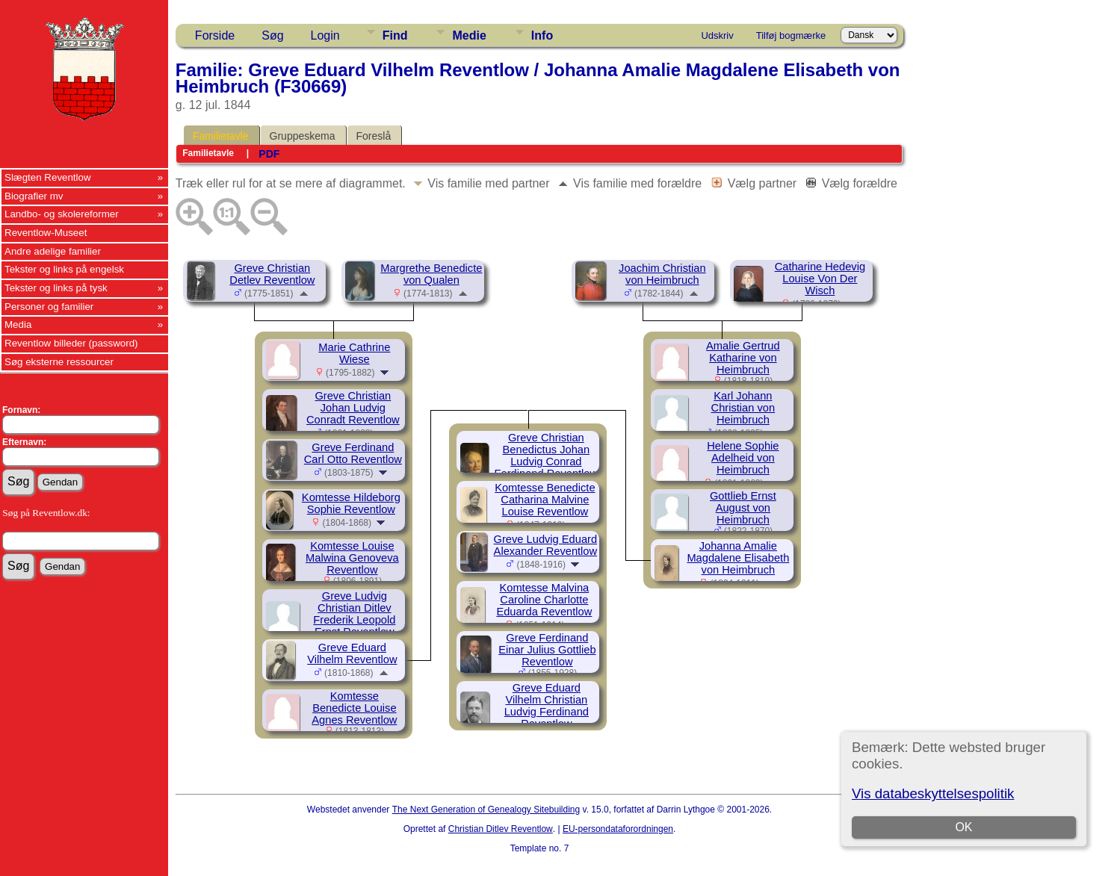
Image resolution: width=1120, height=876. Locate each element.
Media (17, 324)
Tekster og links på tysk (56, 287)
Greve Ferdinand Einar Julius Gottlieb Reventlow (546, 650)
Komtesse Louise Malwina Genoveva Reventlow (352, 558)
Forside (215, 35)
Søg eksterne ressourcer (59, 361)
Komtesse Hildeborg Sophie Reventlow (351, 503)
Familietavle (221, 136)
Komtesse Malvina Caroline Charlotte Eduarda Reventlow (544, 600)
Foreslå (374, 136)
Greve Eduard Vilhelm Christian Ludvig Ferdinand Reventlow (546, 706)
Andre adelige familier (52, 251)
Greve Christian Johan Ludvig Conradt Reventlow (353, 408)
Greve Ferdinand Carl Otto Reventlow (353, 453)
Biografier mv (34, 196)
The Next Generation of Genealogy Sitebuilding (486, 809)
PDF (269, 154)
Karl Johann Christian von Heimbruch (743, 408)
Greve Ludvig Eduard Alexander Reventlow (546, 545)
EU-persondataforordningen (618, 829)
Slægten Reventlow (47, 177)
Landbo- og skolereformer (61, 214)
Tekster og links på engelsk (64, 269)
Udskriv (717, 35)
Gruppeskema (302, 136)
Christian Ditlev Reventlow (500, 829)
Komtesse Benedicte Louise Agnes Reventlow (354, 708)
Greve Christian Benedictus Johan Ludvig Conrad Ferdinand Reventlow (546, 455)
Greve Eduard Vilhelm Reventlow (352, 653)
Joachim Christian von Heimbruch (662, 274)
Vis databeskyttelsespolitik (933, 793)
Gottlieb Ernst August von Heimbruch (743, 508)
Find (395, 35)
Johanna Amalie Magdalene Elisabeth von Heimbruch (738, 558)
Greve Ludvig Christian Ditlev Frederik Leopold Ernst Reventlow (354, 614)
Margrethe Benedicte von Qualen (431, 274)
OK (963, 827)
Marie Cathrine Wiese (354, 353)
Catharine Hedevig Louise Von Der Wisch (820, 278)
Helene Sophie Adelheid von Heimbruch (743, 458)
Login (325, 35)
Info (542, 35)
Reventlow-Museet (45, 232)
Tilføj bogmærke (791, 35)
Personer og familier (48, 306)
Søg (272, 35)
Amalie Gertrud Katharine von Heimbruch (743, 358)
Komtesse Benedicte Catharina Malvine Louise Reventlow (545, 500)
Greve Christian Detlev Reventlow (272, 274)
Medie (469, 35)
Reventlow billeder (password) (71, 343)
